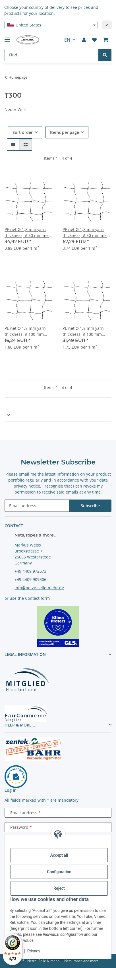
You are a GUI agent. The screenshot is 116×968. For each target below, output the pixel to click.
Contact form (37, 598)
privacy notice (27, 486)
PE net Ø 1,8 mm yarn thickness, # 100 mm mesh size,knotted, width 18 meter (86, 331)
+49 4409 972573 (30, 571)
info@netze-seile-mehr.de (39, 587)
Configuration (59, 871)
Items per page (64, 132)
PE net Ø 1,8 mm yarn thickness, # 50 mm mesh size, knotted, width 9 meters (29, 232)
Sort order (23, 132)
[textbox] (51, 25)
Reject (59, 888)
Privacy (33, 951)
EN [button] (67, 40)
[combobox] (51, 25)
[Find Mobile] (52, 55)
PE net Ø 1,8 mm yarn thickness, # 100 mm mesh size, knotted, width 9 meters (29, 331)
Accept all (59, 855)
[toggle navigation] (7, 37)
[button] (84, 40)
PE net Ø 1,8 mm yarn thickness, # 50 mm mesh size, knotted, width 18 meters (87, 232)
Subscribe (90, 505)
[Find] (104, 55)
